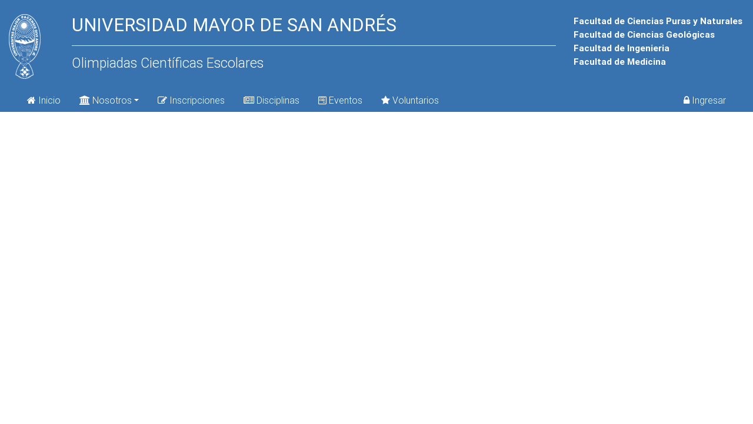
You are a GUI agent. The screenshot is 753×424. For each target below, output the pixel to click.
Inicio (44, 100)
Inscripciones (191, 100)
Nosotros (105, 99)
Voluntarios (410, 100)
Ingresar (705, 100)
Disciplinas (271, 100)
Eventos (340, 100)
